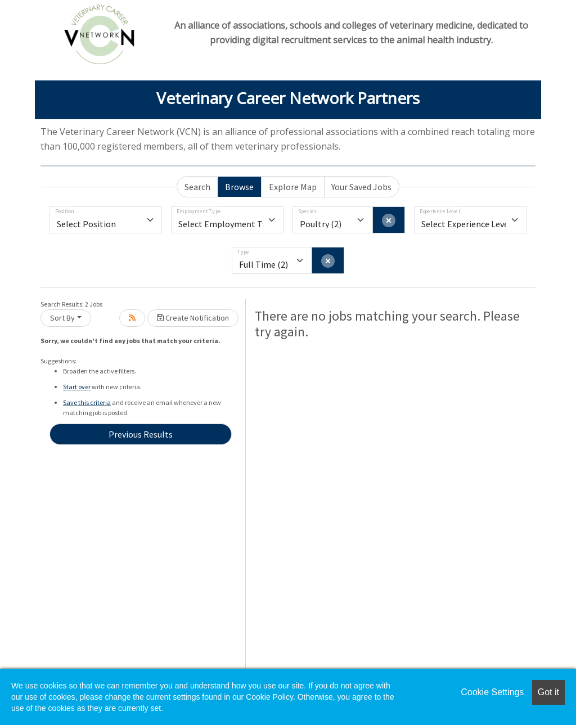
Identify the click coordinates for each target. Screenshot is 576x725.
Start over (77, 386)
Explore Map (293, 186)
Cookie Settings (492, 692)
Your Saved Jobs (361, 186)
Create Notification (193, 318)
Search (197, 186)
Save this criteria (87, 402)
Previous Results (141, 434)
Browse (239, 186)
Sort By (62, 318)
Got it (548, 692)
